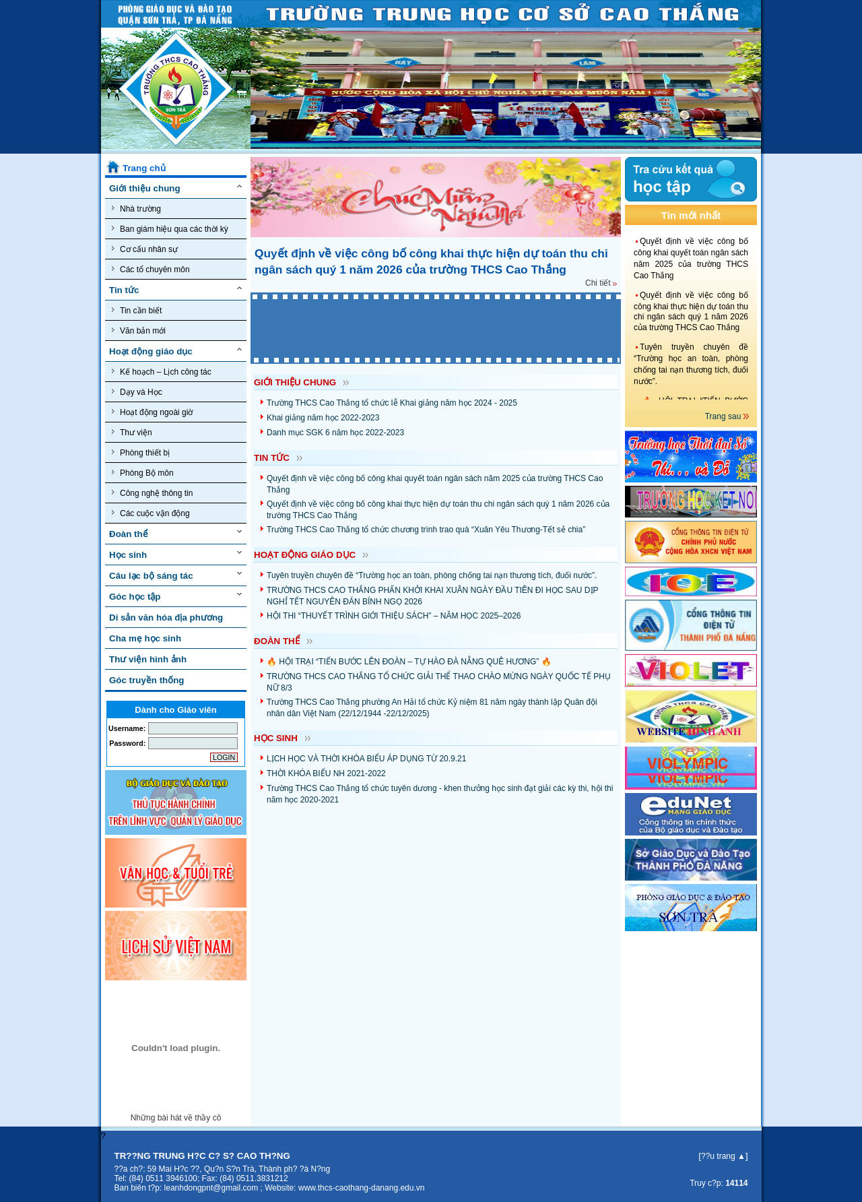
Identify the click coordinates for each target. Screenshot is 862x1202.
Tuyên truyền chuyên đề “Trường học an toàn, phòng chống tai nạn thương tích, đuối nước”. (432, 575)
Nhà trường (136, 208)
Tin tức (124, 290)
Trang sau (724, 416)
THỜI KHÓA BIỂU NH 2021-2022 (326, 773)
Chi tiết (601, 283)
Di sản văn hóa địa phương (166, 617)
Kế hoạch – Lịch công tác (161, 372)
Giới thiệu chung (144, 188)
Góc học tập (134, 597)
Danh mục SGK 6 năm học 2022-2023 (335, 432)
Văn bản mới (139, 330)
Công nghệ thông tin (152, 493)
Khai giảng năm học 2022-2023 (323, 417)
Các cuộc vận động (151, 513)
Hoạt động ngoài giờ (152, 412)
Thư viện (132, 432)
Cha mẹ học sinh (145, 638)
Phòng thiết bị (141, 452)
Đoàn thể (128, 534)
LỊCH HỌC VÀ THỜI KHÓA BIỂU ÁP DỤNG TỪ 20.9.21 (366, 758)
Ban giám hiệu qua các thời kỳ (170, 229)
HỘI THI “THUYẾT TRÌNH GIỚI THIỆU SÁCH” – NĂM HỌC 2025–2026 (394, 616)
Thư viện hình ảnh (148, 659)
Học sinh (128, 555)
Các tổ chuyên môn (151, 269)
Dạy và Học (137, 392)
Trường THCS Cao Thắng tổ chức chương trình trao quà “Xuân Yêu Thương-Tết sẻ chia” (426, 529)
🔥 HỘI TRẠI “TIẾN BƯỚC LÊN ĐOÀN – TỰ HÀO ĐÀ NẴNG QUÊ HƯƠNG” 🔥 (409, 661)
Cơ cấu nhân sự (145, 249)
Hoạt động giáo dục (151, 351)
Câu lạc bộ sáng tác (151, 576)
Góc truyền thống (147, 680)
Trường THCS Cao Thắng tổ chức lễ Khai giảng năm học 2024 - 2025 (392, 403)
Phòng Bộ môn (143, 473)
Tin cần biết (137, 310)
